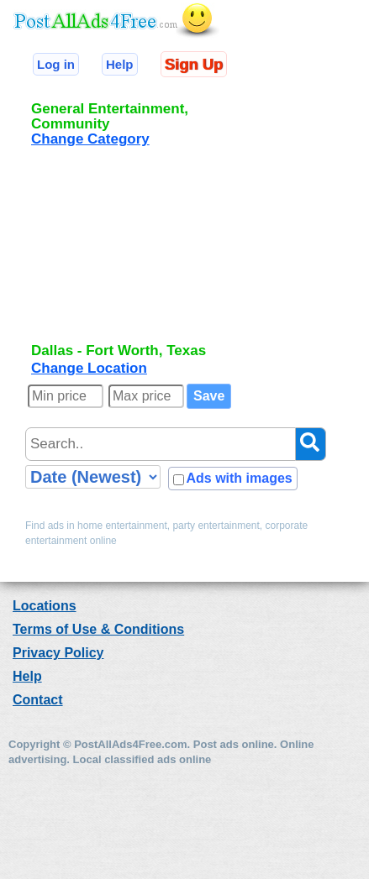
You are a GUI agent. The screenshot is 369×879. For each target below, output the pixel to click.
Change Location (89, 368)
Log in (56, 64)
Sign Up (194, 64)
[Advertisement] (141, 251)
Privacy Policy (58, 653)
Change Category (90, 139)
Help (120, 64)
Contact (38, 700)
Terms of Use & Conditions (98, 629)
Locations (44, 606)
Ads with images (239, 478)
